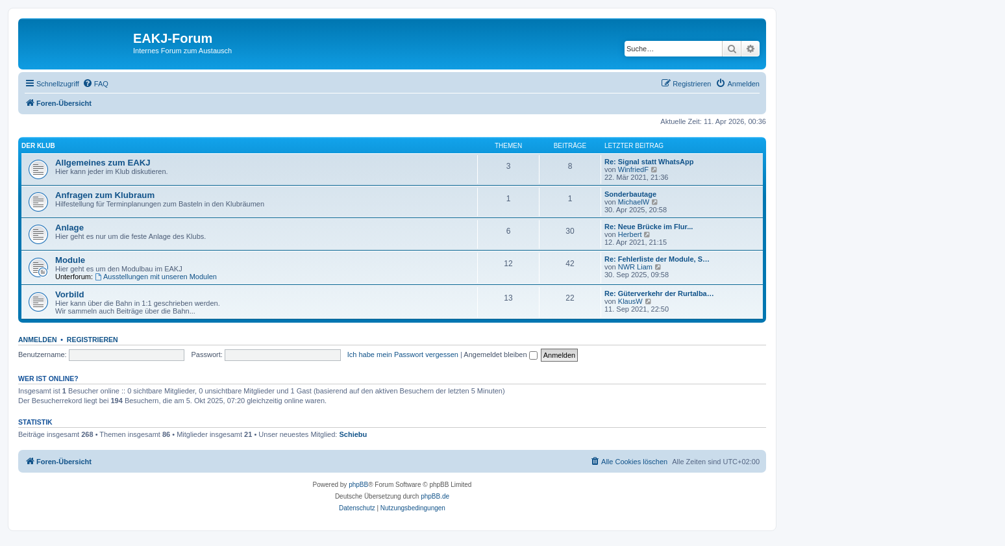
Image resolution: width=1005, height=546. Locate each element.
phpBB (358, 484)
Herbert (630, 234)
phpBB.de (435, 496)
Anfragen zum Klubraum (105, 195)
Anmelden (37, 339)
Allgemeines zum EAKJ (103, 163)
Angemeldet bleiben (500, 354)
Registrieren (92, 339)
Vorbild (69, 294)
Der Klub (38, 145)
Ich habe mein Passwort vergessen (402, 354)
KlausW (630, 301)
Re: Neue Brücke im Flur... (648, 226)
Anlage (69, 227)
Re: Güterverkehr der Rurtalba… (659, 293)
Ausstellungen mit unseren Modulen (156, 276)
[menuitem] (95, 84)
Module (70, 260)
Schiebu (353, 434)
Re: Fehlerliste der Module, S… (657, 259)
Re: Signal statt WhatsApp (649, 162)
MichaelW (633, 202)
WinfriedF (633, 169)
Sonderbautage (630, 194)
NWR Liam (635, 267)
